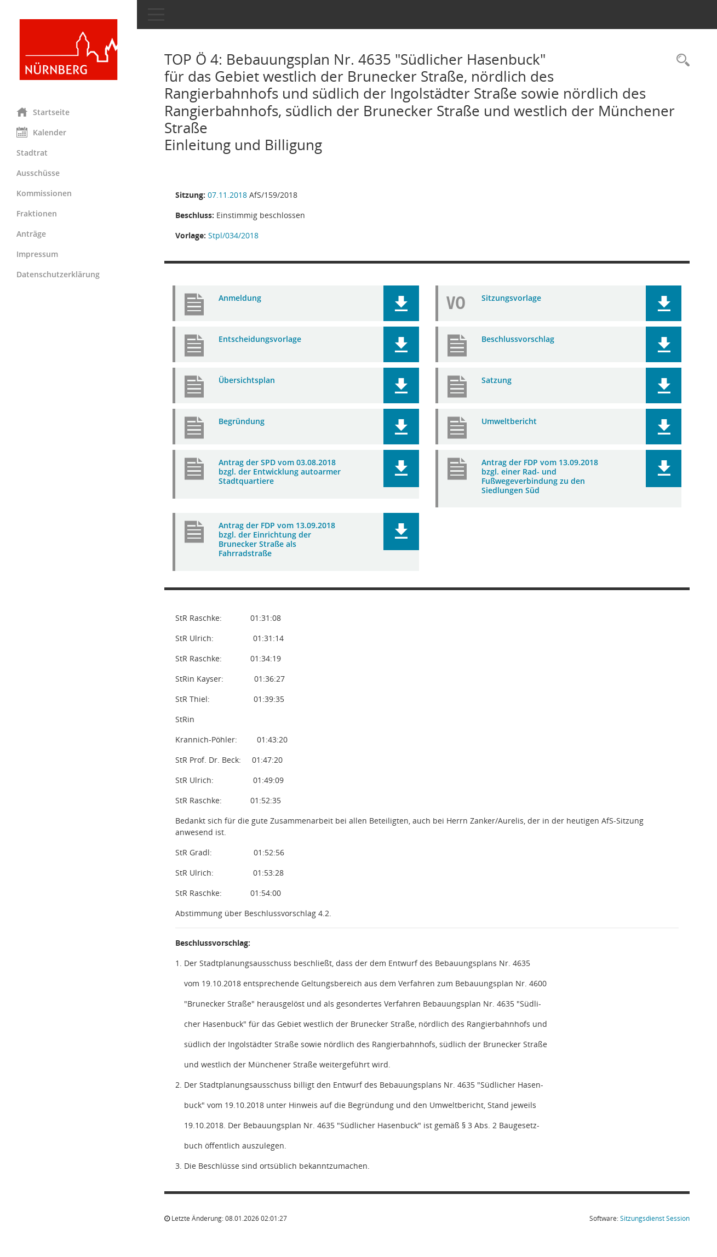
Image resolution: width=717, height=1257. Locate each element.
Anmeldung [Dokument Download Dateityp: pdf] (240, 298)
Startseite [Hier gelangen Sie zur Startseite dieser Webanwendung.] (43, 111)
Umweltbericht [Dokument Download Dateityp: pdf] (509, 421)
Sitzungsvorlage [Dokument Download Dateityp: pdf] (511, 298)
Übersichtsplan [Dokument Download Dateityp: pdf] (247, 380)
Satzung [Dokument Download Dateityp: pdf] (496, 380)
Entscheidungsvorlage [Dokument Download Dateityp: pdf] (260, 339)
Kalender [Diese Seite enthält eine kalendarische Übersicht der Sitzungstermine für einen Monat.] (41, 132)
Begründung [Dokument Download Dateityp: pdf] (242, 421)
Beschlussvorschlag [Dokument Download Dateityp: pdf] (517, 339)
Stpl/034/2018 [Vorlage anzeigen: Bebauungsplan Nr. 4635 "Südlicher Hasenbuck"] (233, 235)
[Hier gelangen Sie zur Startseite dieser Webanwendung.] (68, 49)
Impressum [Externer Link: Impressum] (37, 254)
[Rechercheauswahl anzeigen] (680, 61)
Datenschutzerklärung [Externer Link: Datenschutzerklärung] (58, 274)
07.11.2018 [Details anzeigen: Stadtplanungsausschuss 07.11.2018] (227, 195)
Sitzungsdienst (655, 1218)
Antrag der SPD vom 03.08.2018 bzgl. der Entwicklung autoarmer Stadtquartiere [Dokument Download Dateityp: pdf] (280, 471)
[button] (401, 303)
